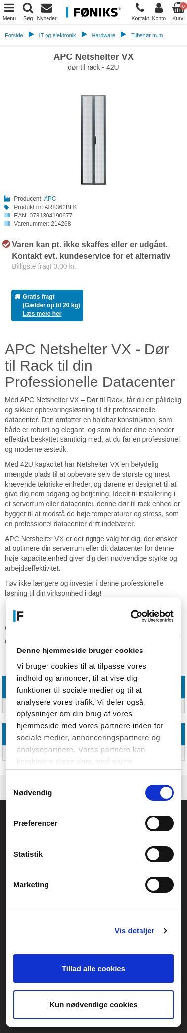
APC (50, 198)
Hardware (103, 35)
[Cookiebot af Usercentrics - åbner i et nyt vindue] (132, 616)
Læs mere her (42, 313)
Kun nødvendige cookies (93, 1004)
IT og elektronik (57, 35)
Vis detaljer (135, 930)
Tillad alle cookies (93, 968)
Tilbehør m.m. (147, 35)
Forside (14, 35)
